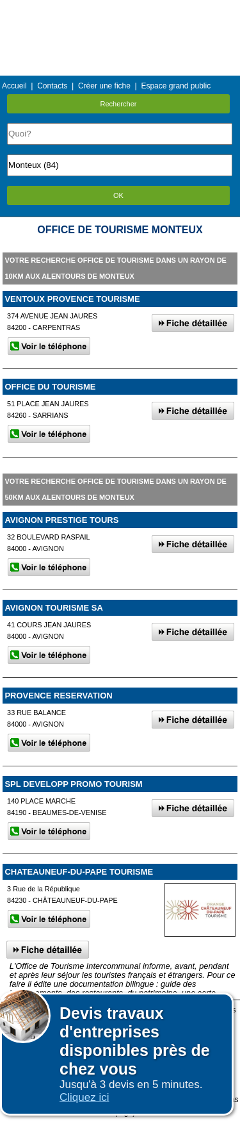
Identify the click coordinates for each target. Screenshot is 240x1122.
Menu (119, 9)
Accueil (14, 85)
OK (118, 195)
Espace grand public (176, 85)
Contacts (52, 85)
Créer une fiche (104, 85)
